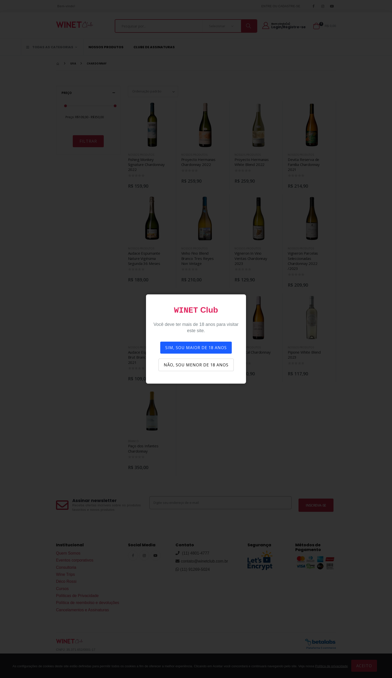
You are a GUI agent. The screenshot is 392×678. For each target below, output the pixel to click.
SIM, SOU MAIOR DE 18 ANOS (196, 347)
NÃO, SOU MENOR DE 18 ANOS (196, 365)
